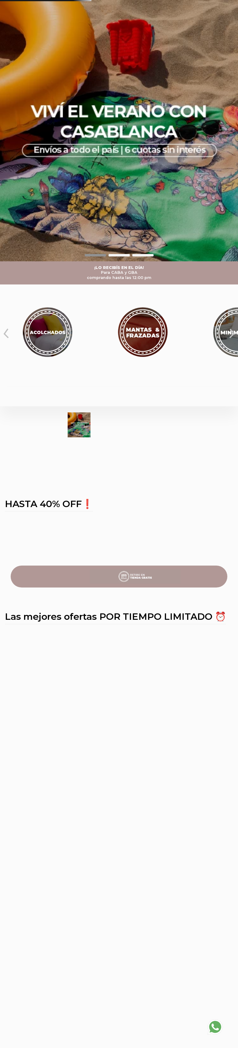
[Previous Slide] (6, 333)
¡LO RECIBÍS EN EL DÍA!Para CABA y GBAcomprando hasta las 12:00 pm (119, 272)
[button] (95, 255)
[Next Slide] (232, 333)
